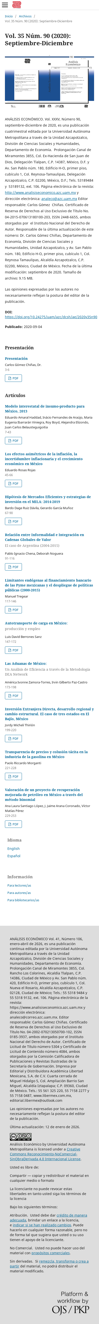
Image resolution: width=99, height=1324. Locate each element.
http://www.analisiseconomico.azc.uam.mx (40, 192)
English (13, 848)
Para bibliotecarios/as (23, 900)
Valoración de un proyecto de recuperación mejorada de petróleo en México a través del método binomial (44, 794)
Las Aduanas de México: (49, 669)
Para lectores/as (19, 885)
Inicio (9, 16)
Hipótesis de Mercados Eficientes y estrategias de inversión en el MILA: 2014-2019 (48, 499)
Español (13, 856)
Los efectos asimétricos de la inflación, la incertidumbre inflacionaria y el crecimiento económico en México (44, 459)
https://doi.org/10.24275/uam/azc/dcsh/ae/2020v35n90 (51, 317)
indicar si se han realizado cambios (42, 1225)
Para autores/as (19, 892)
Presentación (16, 358)
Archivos (25, 16)
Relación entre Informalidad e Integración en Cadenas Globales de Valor (49, 540)
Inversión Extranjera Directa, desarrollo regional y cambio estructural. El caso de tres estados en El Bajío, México (49, 714)
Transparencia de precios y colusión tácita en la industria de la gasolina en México (46, 754)
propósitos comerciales (51, 1253)
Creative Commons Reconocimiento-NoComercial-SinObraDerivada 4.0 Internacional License (45, 1154)
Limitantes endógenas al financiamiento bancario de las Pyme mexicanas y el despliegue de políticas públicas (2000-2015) (49, 585)
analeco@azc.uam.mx (59, 198)
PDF (15, 378)
